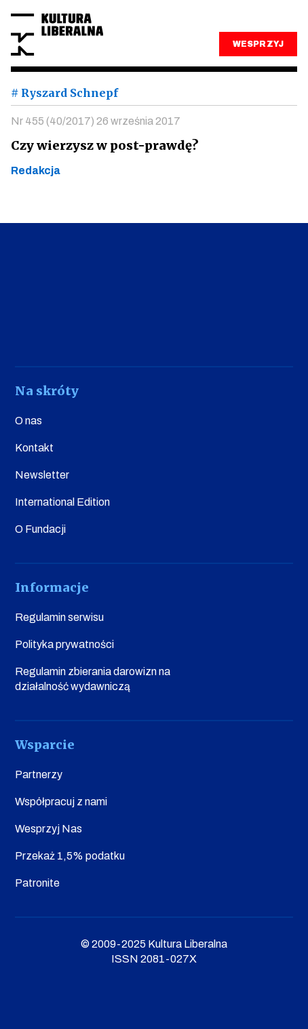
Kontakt (34, 447)
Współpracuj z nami (61, 801)
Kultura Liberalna (57, 35)
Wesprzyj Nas (48, 828)
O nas (28, 420)
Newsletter (42, 475)
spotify (273, 328)
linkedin (225, 328)
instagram (130, 328)
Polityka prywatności (64, 644)
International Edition (62, 502)
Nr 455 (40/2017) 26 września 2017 (95, 121)
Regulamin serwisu (59, 617)
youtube (82, 328)
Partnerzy (38, 774)
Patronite (37, 883)
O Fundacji (40, 529)
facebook (35, 328)
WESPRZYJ (258, 44)
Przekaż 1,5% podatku (70, 856)
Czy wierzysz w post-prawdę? (105, 145)
